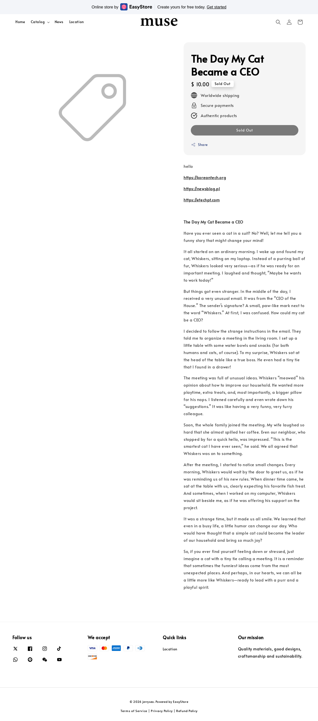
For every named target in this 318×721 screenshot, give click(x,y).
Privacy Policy (162, 711)
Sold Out (244, 130)
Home (20, 21)
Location (76, 21)
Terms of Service (133, 711)
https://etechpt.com (202, 199)
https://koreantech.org (205, 177)
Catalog (38, 22)
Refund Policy (187, 711)
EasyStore (180, 701)
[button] (278, 22)
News (59, 21)
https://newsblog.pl (202, 188)
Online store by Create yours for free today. (159, 6)
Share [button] (199, 144)
